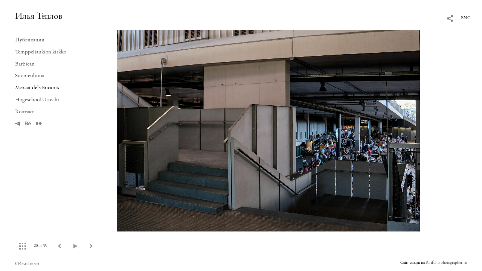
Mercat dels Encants (37, 87)
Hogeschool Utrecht (37, 99)
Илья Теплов (38, 15)
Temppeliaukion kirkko (40, 51)
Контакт (24, 111)
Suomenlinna (29, 75)
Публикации (29, 39)
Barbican (25, 63)
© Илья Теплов (27, 263)
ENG (466, 18)
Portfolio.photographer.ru (446, 262)
